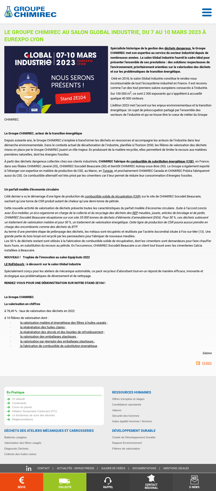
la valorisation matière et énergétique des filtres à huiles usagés (63, 322)
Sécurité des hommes (125, 415)
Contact (43, 468)
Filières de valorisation (126, 448)
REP (135, 213)
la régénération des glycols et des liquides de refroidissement (61, 332)
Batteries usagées (15, 437)
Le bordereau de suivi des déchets (33, 415)
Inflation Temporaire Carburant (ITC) (34, 411)
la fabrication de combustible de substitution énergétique (58, 346)
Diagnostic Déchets (16, 448)
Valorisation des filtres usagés (22, 442)
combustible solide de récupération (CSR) (113, 196)
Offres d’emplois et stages (128, 398)
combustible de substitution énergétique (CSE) (162, 161)
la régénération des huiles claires (42, 327)
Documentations (144, 468)
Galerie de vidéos (113, 468)
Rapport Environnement (127, 442)
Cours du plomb (22, 407)
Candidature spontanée (126, 404)
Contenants (19, 402)
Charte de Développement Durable (134, 437)
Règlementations (22, 419)
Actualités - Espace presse (75, 468)
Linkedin (28, 468)
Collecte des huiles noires (20, 454)
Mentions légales (176, 468)
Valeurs (116, 410)
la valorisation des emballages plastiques (48, 336)
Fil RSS (207, 363)
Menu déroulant (207, 12)
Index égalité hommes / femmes (132, 421)
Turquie (108, 171)
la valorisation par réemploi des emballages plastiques (57, 341)
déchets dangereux (177, 48)
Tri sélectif (18, 398)
